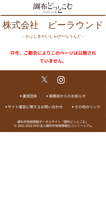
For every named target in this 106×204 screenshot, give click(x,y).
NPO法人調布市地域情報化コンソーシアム (62, 125)
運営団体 (29, 96)
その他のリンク (87, 106)
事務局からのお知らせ (67, 96)
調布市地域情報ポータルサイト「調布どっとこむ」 (53, 121)
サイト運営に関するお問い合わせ (35, 106)
